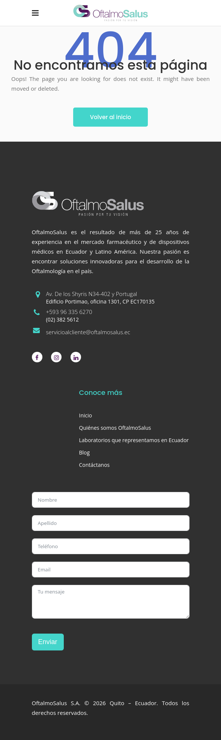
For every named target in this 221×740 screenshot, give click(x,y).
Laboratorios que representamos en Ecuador (134, 440)
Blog (84, 452)
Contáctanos (94, 464)
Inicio (85, 415)
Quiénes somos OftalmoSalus (115, 427)
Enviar (47, 642)
